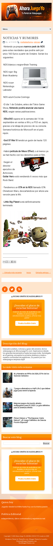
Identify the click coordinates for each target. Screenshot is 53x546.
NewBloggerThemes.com (26, 543)
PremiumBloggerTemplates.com (26, 541)
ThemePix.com (23, 539)
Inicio (29, 273)
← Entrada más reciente (12, 273)
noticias (37, 42)
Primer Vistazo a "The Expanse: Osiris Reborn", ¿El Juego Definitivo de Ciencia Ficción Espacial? (30, 420)
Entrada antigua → (43, 273)
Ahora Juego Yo (21, 536)
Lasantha (44, 539)
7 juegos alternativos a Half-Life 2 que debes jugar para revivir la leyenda (32, 389)
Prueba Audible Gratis (27, 323)
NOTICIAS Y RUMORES (20, 37)
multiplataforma (26, 42)
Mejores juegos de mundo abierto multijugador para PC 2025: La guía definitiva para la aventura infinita (32, 405)
